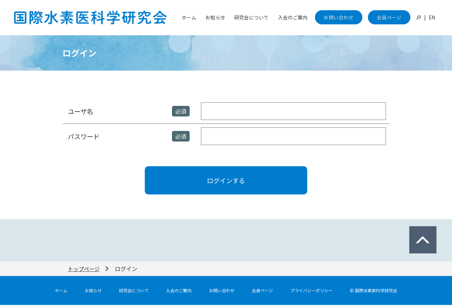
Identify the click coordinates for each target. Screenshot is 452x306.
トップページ (85, 269)
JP (421, 17)
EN (432, 17)
